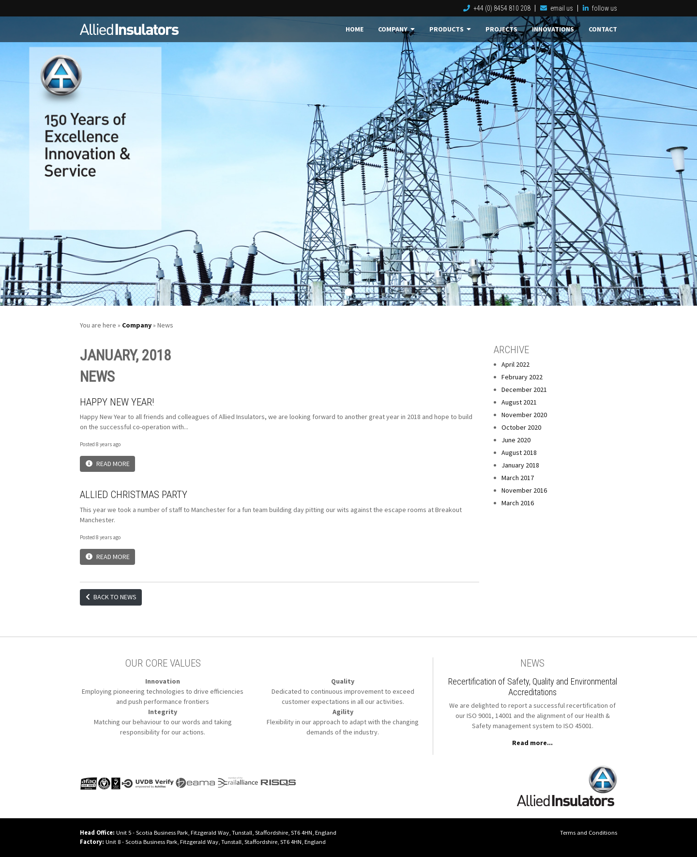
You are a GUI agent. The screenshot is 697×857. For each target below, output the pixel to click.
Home (355, 29)
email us (556, 8)
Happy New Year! (117, 402)
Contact (603, 29)
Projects (501, 29)
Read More (108, 463)
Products (450, 29)
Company (396, 29)
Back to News (111, 596)
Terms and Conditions (588, 832)
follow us (600, 8)
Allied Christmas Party (133, 494)
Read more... (532, 742)
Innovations (553, 29)
